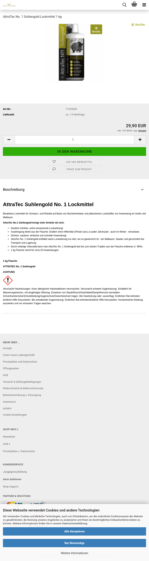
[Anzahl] (74, 139)
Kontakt (7, 348)
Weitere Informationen (74, 553)
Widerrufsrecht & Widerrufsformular (23, 388)
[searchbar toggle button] (124, 5)
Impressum (9, 401)
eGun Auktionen (12, 479)
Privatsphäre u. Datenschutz (19, 451)
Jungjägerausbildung (15, 471)
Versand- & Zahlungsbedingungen (22, 381)
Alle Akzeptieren (74, 531)
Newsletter (9, 436)
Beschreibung (13, 189)
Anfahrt (7, 408)
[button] (9, 139)
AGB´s (6, 443)
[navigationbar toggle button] (144, 5)
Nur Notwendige (75, 543)
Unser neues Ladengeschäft (19, 354)
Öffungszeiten (11, 368)
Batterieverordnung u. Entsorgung (22, 395)
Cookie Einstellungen (15, 414)
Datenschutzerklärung (74, 523)
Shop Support (11, 486)
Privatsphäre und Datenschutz (20, 361)
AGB (5, 375)
